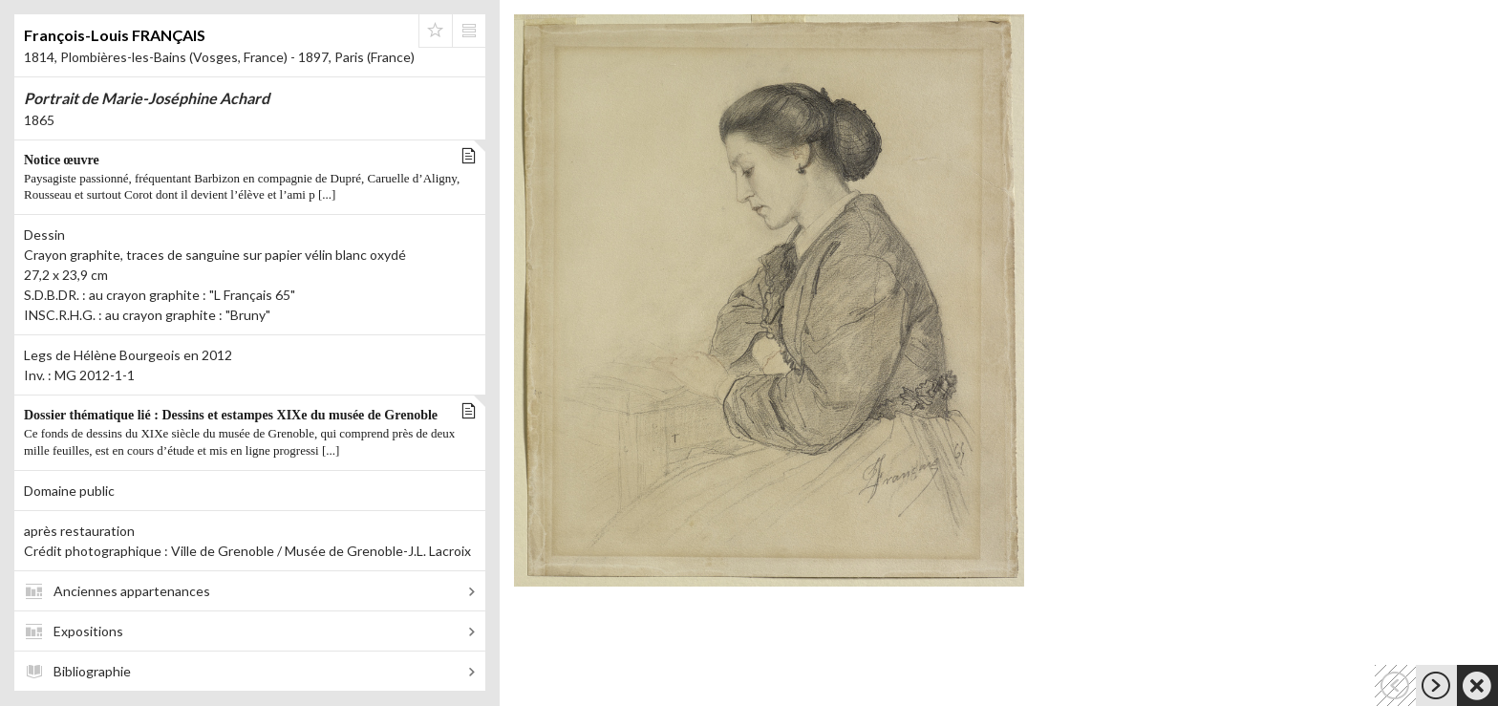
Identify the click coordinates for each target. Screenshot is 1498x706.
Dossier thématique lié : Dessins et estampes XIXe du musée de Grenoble (245, 434)
